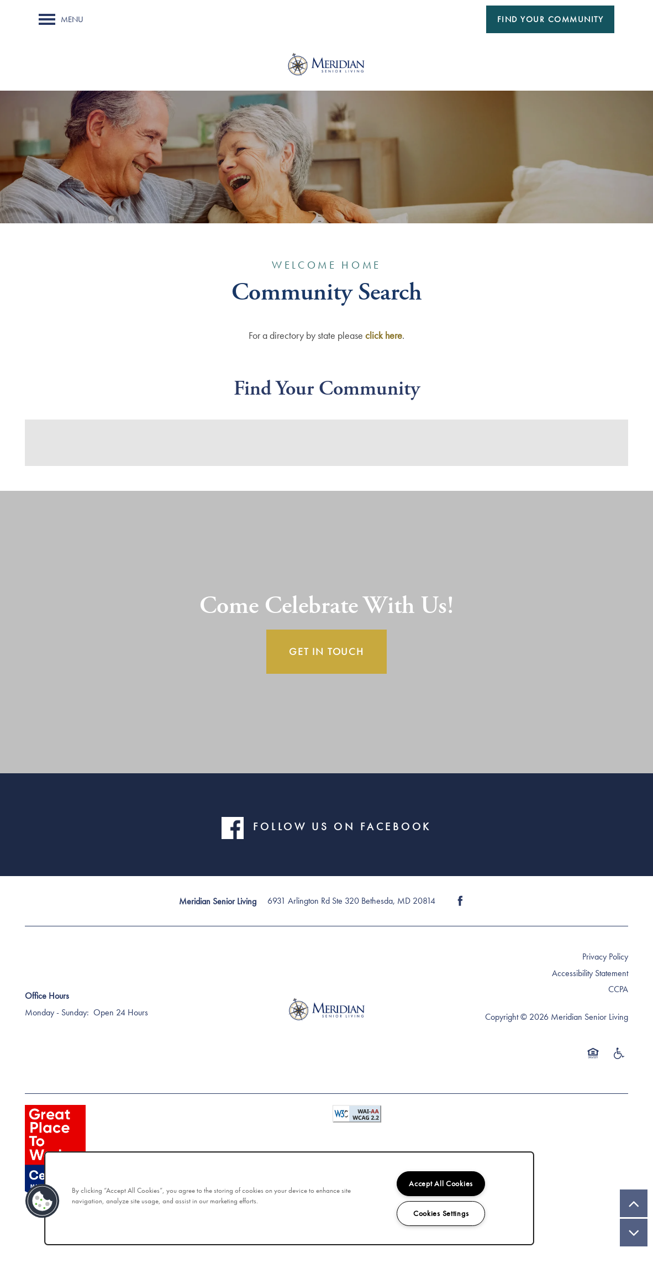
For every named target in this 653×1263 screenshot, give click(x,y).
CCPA (618, 989)
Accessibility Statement (590, 973)
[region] (289, 1198)
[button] (550, 19)
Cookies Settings (441, 1213)
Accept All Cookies (441, 1183)
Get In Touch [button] (326, 651)
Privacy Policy (605, 956)
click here (383, 335)
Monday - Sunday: (57, 1012)
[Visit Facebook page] (460, 901)
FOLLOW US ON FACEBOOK (342, 827)
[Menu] (61, 19)
